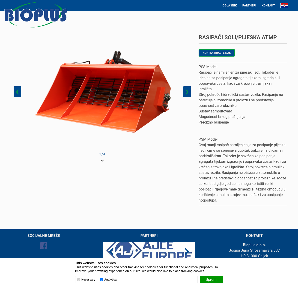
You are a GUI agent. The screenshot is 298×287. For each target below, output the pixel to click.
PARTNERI (249, 5)
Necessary (88, 279)
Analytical (110, 279)
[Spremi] (211, 279)
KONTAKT (268, 5)
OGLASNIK (230, 5)
